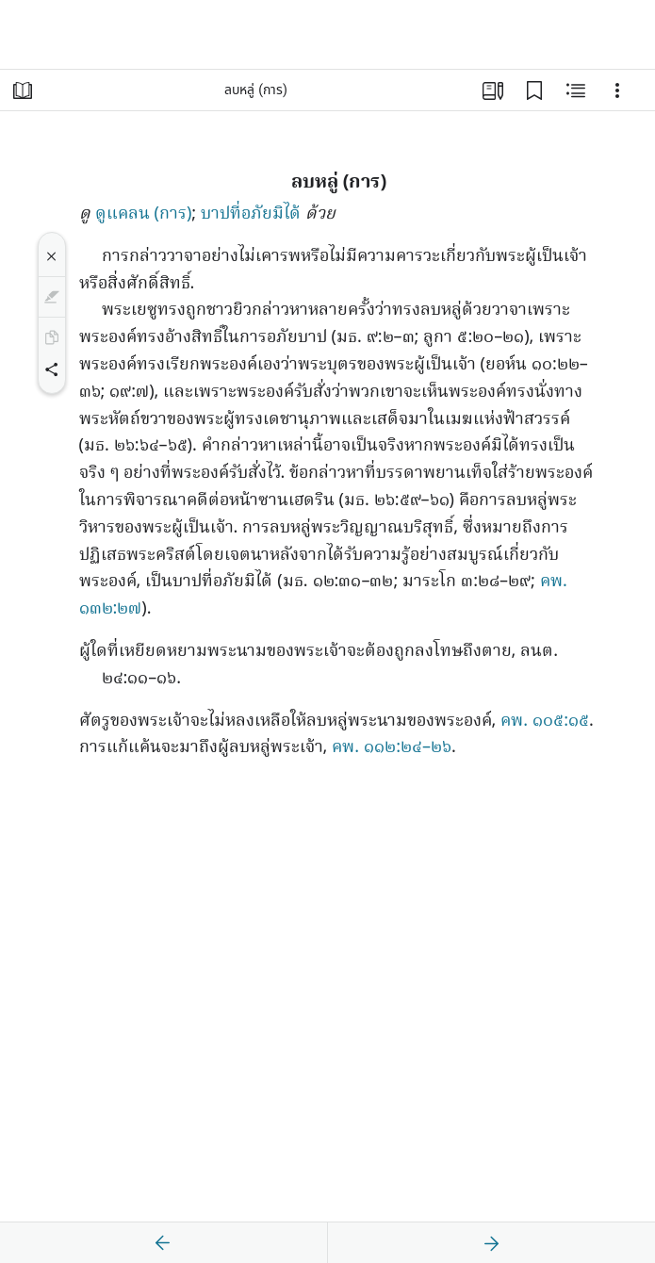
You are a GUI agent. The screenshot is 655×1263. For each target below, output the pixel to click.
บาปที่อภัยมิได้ (251, 214)
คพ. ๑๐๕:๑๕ (544, 721)
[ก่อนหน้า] (163, 1243)
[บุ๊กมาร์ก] (534, 90)
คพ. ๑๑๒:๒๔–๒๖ (391, 748)
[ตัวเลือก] (617, 90)
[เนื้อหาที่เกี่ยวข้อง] (576, 90)
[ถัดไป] (491, 1243)
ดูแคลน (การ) (143, 214)
